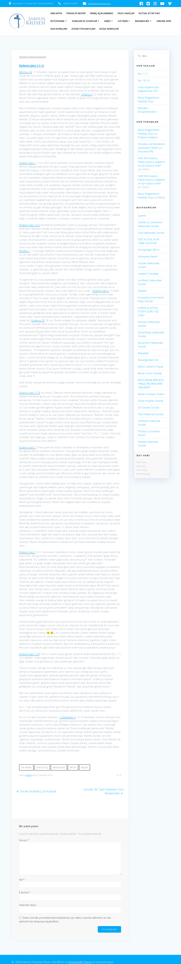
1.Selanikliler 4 (67, 717)
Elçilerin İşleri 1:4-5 (29, 225)
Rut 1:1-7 (143, 73)
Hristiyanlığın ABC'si (148, 249)
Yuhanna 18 (37, 320)
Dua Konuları (58, 28)
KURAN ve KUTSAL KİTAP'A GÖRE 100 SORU (148, 311)
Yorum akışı (141, 470)
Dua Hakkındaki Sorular (151, 232)
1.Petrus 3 (86, 94)
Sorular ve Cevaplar (84, 21)
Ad (22, 879)
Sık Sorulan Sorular (148, 407)
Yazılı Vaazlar (125, 13)
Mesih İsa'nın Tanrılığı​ (150, 373)
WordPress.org (142, 473)
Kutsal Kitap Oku (149, 13)
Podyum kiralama (148, 137)
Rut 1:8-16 (143, 80)
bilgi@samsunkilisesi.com (99, 3)
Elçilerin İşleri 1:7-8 (29, 392)
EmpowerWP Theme (79, 960)
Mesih (73, 767)
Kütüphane (57, 21)
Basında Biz (142, 21)
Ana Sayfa (56, 13)
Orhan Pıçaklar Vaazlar (32, 56)
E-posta (25, 892)
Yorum (24, 840)
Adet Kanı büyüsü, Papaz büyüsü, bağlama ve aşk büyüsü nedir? (151, 161)
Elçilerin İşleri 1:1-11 (31, 65)
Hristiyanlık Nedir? (148, 256)
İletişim (123, 21)
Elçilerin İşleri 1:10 (29, 654)
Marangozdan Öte (148, 360)
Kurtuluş (42, 767)
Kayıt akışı (140, 466)
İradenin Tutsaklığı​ (148, 273)
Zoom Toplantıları (83, 28)
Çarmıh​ (142, 215)
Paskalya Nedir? (76, 13)
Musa (162, 197)
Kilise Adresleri (109, 28)
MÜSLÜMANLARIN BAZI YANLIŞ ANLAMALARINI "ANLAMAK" (151, 383)
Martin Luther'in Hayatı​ (150, 366)
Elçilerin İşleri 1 (27, 163)
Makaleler (59, 767)
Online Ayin (164, 21)
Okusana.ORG (146, 151)
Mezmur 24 (25, 72)
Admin (28, 775)
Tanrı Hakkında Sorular (151, 414)
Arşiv (107, 21)
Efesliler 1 (24, 251)
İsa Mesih (26, 767)
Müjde (84, 767)
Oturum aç (141, 462)
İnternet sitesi (27, 904)
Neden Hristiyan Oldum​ (151, 394)
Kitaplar (142, 290)
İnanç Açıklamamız (101, 13)
